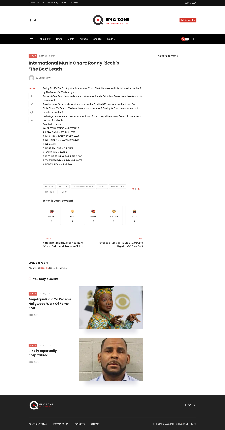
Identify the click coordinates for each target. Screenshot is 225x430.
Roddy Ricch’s (117, 187)
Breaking (49, 187)
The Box (63, 192)
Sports (97, 39)
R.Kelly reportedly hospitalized (43, 353)
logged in (44, 268)
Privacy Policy (52, 3)
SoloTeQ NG (191, 424)
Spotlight (49, 192)
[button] (52, 215)
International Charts (83, 187)
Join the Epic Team (36, 3)
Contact (74, 3)
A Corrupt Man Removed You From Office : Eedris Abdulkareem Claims (63, 244)
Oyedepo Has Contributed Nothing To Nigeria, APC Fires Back (121, 244)
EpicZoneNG (45, 78)
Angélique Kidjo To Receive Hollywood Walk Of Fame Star (50, 303)
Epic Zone (45, 39)
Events (84, 39)
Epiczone (63, 187)
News (59, 39)
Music (71, 39)
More (110, 39)
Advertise (64, 3)
